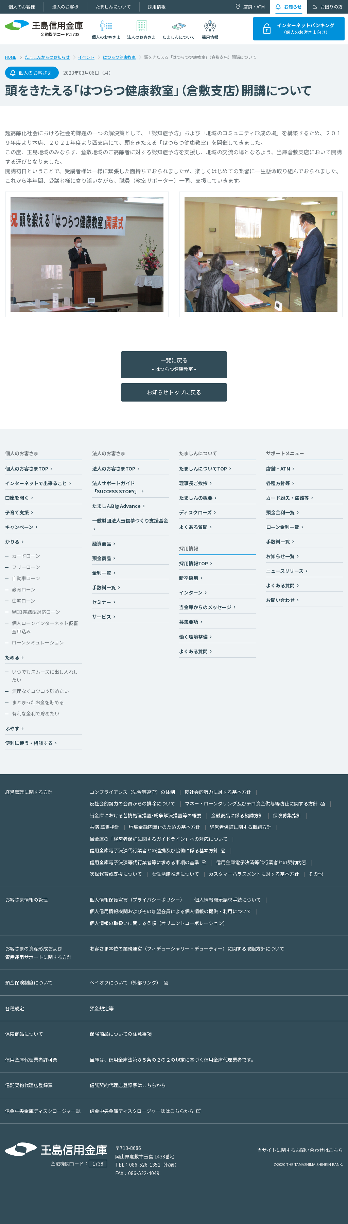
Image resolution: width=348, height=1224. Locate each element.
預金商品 (102, 558)
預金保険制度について (29, 982)
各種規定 (14, 1008)
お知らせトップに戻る (174, 392)
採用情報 (157, 6)
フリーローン (26, 567)
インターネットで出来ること (36, 483)
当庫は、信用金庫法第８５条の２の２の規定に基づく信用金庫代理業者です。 (173, 1059)
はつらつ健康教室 (119, 57)
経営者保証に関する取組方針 (241, 826)
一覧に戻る (174, 364)
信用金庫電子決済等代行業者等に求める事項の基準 (144, 862)
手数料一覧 (104, 587)
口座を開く (17, 497)
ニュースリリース (285, 570)
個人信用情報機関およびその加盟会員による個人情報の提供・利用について (170, 911)
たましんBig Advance (117, 505)
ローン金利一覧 (283, 527)
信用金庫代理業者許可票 (31, 1059)
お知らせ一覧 (281, 556)
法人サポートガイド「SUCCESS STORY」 (116, 487)
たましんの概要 (196, 497)
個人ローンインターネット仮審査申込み (45, 627)
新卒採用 (189, 577)
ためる (12, 657)
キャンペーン (19, 527)
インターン (191, 592)
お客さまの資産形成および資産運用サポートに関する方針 (38, 952)
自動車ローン (26, 578)
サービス (102, 616)
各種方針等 (278, 483)
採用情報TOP (194, 563)
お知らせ (293, 6)
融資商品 (102, 543)
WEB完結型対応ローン (36, 611)
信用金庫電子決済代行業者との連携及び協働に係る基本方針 (154, 850)
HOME (10, 57)
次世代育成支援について (116, 873)
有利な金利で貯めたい (35, 713)
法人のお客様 (65, 6)
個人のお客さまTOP (27, 468)
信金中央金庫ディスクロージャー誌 (43, 1110)
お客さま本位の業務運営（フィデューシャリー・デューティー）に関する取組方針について (187, 948)
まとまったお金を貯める (38, 702)
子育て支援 (17, 512)
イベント (86, 57)
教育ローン (23, 589)
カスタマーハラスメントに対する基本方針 (254, 873)
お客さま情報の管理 (26, 899)
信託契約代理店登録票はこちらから (128, 1085)
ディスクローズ (196, 512)
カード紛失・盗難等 (288, 497)
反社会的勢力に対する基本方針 (218, 791)
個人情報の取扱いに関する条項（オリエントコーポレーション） (159, 923)
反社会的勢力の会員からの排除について (132, 803)
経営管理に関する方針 (29, 791)
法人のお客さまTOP (114, 468)
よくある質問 (194, 527)
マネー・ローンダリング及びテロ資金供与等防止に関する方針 (251, 803)
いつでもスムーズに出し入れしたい (45, 676)
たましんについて (113, 6)
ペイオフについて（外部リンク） (125, 982)
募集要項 (189, 621)
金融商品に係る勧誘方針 (237, 815)
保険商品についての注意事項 (121, 1033)
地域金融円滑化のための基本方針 (164, 826)
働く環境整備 (194, 636)
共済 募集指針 (104, 826)
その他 (316, 873)
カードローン (26, 555)
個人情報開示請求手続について (227, 899)
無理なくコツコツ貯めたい (40, 691)
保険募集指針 (287, 815)
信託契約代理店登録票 (29, 1085)
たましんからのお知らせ (47, 57)
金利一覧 (102, 572)
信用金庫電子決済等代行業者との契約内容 (261, 862)
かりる (12, 541)
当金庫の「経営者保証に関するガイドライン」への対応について (159, 838)
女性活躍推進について (175, 873)
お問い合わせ (281, 600)
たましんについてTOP (203, 468)
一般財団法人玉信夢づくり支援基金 (130, 520)
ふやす (12, 728)
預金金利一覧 (281, 512)
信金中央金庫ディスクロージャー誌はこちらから (142, 1110)
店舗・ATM (254, 6)
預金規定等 (102, 1008)
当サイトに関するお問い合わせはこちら (300, 1150)
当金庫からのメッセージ (205, 607)
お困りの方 (331, 6)
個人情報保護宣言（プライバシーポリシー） (137, 899)
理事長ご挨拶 (194, 483)
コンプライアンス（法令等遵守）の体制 (132, 791)
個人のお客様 (21, 6)
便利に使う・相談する (29, 743)
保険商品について (24, 1033)
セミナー (102, 602)
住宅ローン (23, 600)
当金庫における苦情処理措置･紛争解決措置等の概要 (146, 815)
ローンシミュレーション (38, 642)
